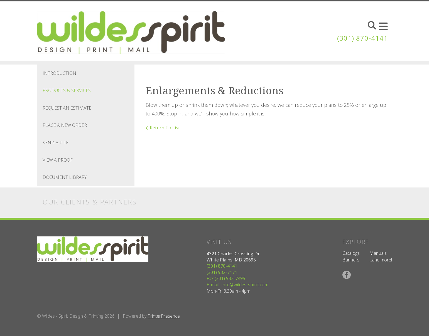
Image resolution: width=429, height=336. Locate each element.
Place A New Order (65, 125)
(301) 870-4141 (362, 38)
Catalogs (351, 253)
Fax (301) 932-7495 (226, 278)
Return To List (165, 128)
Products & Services (67, 90)
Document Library (65, 177)
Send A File (55, 143)
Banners (350, 260)
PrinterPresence (164, 316)
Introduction (59, 73)
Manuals (378, 253)
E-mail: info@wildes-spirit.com (237, 284)
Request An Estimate (67, 108)
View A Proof (58, 160)
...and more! (380, 260)
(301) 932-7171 (222, 272)
